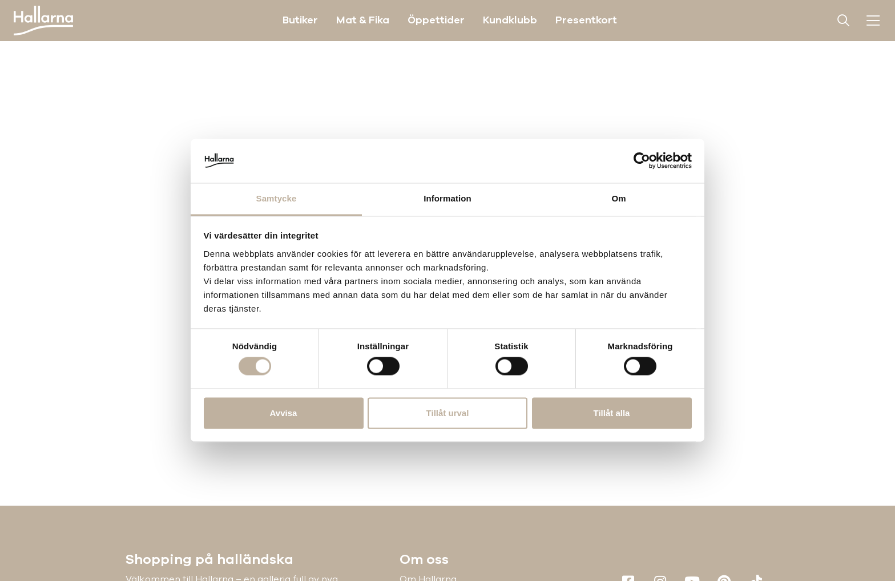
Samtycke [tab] (276, 198)
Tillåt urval (447, 413)
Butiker (300, 20)
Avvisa (283, 413)
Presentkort (586, 20)
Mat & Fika (362, 20)
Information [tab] (447, 198)
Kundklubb (510, 20)
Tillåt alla (612, 413)
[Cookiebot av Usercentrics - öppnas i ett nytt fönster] (642, 161)
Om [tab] (618, 198)
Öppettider (436, 20)
